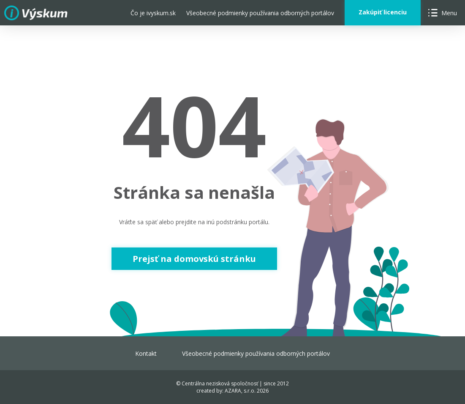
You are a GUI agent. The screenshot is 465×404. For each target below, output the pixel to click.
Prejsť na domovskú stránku (194, 258)
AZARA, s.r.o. (240, 390)
